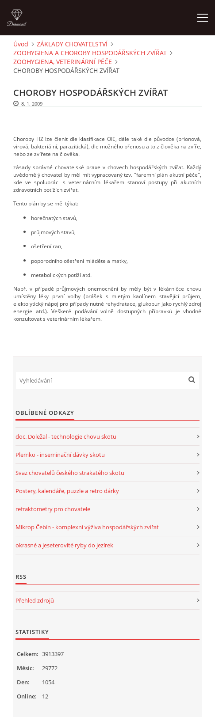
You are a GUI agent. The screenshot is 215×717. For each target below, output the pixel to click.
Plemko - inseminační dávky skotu (60, 455)
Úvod (20, 44)
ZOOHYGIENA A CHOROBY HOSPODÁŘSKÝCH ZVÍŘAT (90, 53)
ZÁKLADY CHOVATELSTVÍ (72, 44)
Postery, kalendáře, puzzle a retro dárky (67, 491)
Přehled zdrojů (34, 600)
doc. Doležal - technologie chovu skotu (65, 436)
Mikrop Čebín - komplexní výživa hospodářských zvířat (87, 527)
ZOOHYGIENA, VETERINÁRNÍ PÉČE (62, 61)
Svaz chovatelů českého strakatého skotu (69, 473)
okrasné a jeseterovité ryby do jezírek (64, 545)
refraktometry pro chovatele (52, 509)
